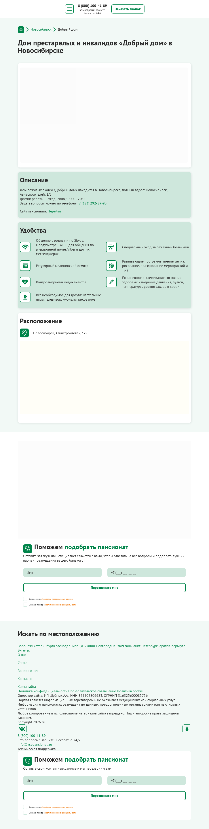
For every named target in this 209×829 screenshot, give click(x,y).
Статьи (22, 662)
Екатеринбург (42, 646)
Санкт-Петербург (144, 646)
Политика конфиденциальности (42, 691)
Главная (21, 29)
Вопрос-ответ (28, 670)
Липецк (76, 646)
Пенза (116, 646)
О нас (22, 654)
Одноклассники (186, 728)
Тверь (174, 646)
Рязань (126, 646)
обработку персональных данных (57, 598)
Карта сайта (27, 686)
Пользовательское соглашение (92, 691)
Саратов (164, 646)
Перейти (54, 211)
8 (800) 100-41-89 (92, 5)
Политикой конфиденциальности (60, 604)
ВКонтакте (22, 728)
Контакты (25, 678)
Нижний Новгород (96, 646)
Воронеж (25, 646)
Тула (182, 646)
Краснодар (61, 646)
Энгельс (24, 650)
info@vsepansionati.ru (35, 744)
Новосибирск (40, 29)
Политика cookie (130, 691)
